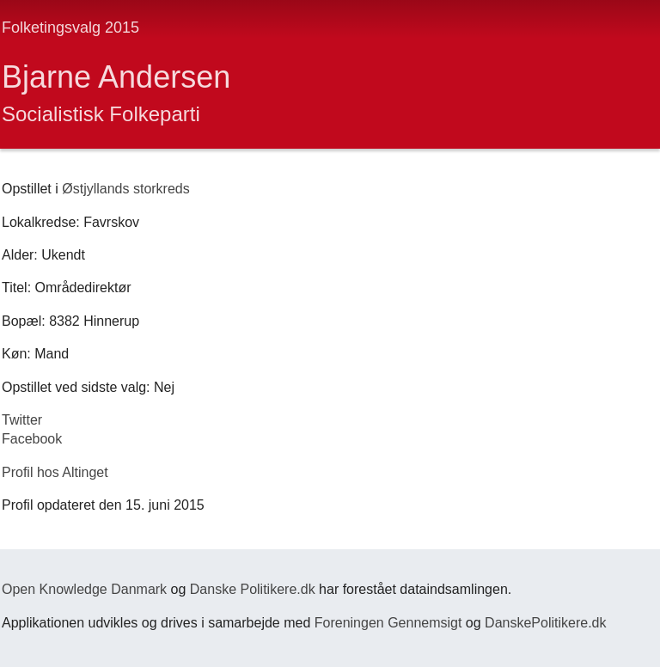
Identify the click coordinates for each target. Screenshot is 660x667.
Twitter (22, 420)
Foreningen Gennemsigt (388, 622)
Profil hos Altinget (55, 472)
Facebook (32, 438)
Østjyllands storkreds (126, 188)
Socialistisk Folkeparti (101, 113)
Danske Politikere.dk (252, 589)
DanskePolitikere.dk (545, 622)
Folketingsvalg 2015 (70, 27)
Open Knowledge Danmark (84, 589)
